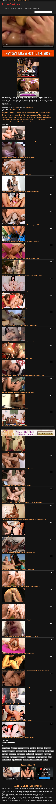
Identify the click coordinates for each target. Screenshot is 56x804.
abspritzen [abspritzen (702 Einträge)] (5, 113)
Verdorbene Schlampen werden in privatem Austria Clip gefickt (17, 619)
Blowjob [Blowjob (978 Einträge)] (35, 113)
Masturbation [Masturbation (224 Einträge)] (17, 120)
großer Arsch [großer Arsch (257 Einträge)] (21, 117)
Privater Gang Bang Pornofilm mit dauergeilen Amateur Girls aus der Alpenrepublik (22, 502)
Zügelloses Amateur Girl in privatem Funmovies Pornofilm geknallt (18, 392)
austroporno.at (11, 0)
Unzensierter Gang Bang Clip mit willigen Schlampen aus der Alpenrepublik (20, 241)
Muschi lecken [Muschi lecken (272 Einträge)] (40, 120)
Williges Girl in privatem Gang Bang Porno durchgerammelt (16, 174)
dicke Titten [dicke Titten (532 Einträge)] (22, 115)
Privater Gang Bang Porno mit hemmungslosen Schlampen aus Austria (19, 452)
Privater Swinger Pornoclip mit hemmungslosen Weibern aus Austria (18, 552)
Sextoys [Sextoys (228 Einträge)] (32, 122)
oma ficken (18, 0)
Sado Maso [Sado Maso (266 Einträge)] (26, 122)
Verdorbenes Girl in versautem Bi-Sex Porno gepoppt (15, 408)
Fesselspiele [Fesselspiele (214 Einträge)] (12, 117)
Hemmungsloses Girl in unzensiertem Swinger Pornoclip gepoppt (18, 468)
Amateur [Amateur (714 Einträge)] (13, 113)
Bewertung (13, 8)
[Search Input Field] (41, 12)
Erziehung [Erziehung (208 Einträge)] (46, 115)
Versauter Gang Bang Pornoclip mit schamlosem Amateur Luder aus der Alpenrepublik (23, 375)
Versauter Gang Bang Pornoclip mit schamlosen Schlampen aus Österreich (20, 687)
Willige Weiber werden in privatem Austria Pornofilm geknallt (17, 720)
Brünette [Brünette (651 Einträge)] (41, 113)
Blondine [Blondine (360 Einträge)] (29, 113)
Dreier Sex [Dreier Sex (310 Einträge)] (30, 115)
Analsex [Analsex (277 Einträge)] (18, 113)
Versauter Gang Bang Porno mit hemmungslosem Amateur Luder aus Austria (20, 586)
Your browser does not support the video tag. (28, 32)
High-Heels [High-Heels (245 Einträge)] (43, 117)
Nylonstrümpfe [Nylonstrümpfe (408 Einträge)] (7, 122)
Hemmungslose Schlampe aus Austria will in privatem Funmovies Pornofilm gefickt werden (24, 519)
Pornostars (20, 8)
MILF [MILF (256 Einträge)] (34, 120)
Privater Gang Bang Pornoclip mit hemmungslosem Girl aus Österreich (19, 536)
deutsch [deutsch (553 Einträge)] (4, 115)
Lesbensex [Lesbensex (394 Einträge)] (9, 120)
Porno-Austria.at (11, 4)
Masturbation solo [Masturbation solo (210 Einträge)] (26, 120)
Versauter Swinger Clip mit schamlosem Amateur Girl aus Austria (18, 569)
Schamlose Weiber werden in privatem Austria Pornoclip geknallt (18, 737)
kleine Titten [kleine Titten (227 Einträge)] (14, 757)
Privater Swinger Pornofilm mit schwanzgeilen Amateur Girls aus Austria (19, 703)
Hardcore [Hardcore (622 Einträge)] (36, 117)
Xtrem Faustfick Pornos (15, 109)
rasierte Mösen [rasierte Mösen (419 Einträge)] (17, 122)
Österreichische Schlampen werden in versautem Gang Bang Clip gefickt (19, 325)
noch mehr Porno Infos (7, 104)
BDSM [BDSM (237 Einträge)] (24, 113)
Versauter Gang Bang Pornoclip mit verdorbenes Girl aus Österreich (18, 157)
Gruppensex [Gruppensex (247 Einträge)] (29, 117)
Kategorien (6, 8)
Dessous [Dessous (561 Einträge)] (48, 113)
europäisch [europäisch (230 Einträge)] (5, 117)
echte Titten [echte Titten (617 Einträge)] (38, 115)
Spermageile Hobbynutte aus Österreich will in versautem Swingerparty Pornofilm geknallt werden (26, 670)
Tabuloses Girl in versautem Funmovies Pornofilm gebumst (16, 485)
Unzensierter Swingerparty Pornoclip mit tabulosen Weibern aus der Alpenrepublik (22, 275)
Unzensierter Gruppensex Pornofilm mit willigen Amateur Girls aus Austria (20, 636)
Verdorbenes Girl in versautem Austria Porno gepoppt (15, 425)
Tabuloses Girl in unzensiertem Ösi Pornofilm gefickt (15, 208)
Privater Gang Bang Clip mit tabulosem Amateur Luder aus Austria (18, 342)
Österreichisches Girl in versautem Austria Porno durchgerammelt (18, 653)
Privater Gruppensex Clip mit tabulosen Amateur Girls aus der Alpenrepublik (20, 224)
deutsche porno (25, 0)
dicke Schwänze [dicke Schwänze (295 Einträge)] (13, 115)
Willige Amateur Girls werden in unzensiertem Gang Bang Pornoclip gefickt (20, 191)
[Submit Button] (50, 12)
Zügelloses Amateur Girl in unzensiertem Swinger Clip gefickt (17, 292)
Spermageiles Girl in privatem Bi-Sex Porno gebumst (15, 603)
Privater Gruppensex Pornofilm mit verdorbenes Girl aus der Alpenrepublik (20, 141)
